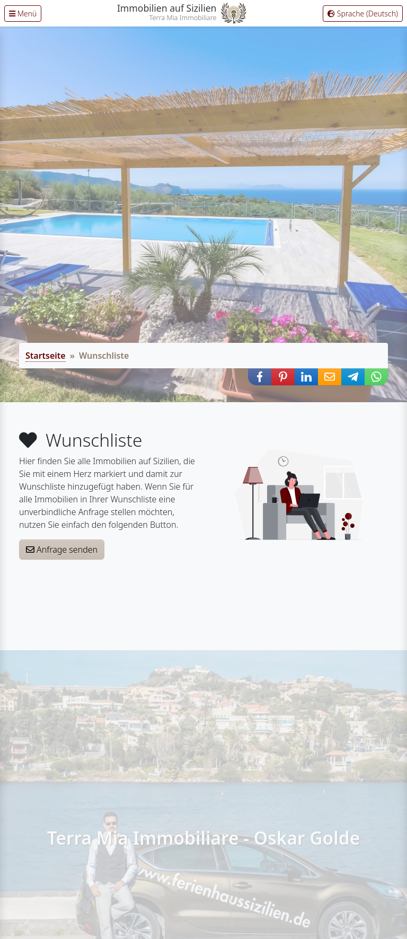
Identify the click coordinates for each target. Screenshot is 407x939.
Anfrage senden (62, 549)
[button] (259, 376)
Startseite (45, 355)
